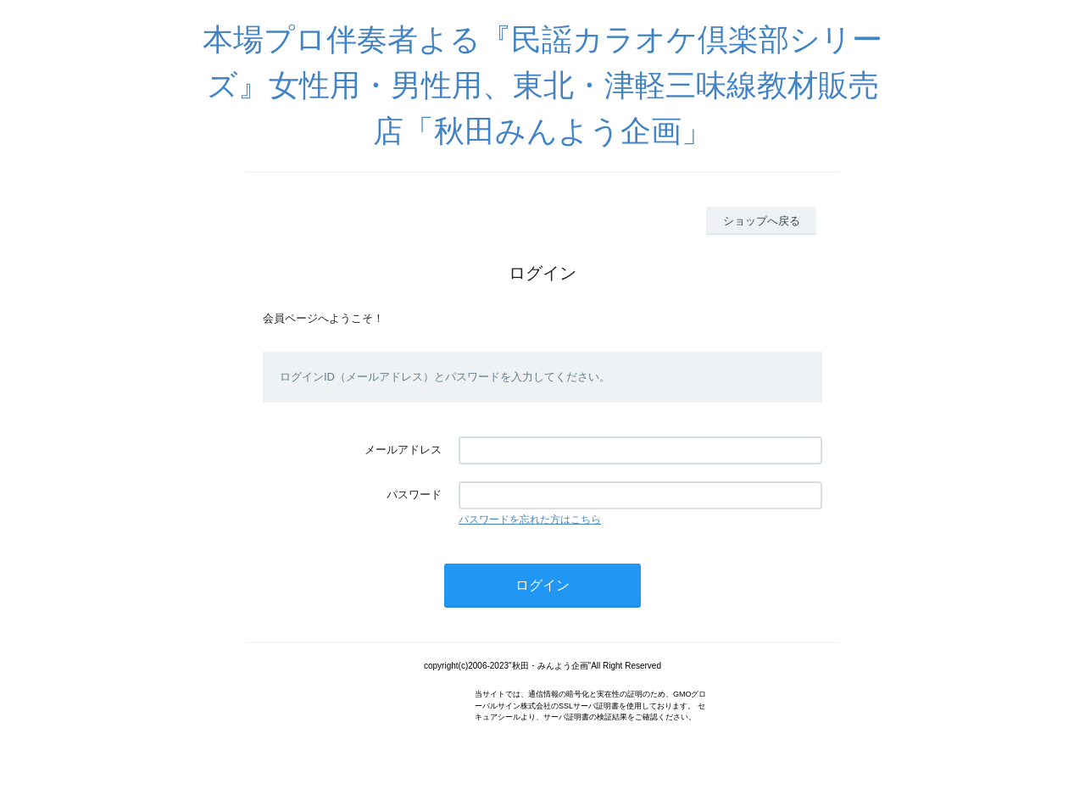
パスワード (414, 494)
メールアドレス (403, 449)
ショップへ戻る (761, 220)
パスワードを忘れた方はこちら (530, 519)
